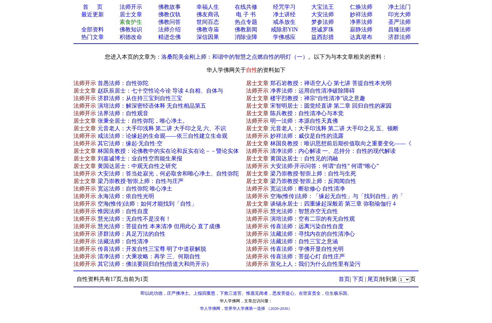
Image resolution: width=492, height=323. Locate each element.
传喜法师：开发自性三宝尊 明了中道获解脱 (152, 249)
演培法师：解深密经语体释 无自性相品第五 (152, 106)
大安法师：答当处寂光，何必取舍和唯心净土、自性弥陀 (168, 173)
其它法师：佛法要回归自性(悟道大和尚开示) (153, 264)
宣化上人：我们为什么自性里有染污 (315, 264)
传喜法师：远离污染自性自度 (307, 226)
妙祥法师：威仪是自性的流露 (307, 136)
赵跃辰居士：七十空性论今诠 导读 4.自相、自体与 (160, 91)
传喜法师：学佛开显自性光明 (307, 249)
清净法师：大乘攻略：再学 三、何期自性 (149, 256)
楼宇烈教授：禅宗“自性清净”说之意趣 (318, 98)
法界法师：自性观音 (123, 113)
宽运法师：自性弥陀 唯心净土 (135, 189)
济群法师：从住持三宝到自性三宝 (140, 98)
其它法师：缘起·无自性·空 (130, 143)
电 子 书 (246, 14)
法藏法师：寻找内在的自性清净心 (312, 234)
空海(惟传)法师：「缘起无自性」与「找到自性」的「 (337, 196)
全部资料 (92, 29)
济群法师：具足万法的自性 (131, 234)
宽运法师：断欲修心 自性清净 (307, 189)
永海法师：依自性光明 (126, 196)
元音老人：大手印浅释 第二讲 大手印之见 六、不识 (162, 128)
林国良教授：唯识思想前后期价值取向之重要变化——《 (340, 143)
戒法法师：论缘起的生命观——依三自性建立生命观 (162, 136)
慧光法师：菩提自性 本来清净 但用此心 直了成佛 (159, 226)
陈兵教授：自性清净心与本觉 (307, 113)
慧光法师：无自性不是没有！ (134, 219)
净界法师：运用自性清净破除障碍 (312, 91)
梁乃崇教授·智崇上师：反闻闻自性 (313, 181)
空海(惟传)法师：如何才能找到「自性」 (147, 204)
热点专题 (246, 22)
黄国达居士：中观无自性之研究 (137, 166)
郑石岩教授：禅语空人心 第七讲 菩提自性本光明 (331, 83)
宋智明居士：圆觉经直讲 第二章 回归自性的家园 (331, 106)
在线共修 (246, 7)
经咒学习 (284, 7)
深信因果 (207, 37)
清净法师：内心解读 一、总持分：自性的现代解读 (333, 151)
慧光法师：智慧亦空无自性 (304, 211)
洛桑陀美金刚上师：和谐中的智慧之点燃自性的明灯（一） (234, 57)
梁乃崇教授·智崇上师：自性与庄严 (141, 181)
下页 (358, 279)
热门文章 (92, 37)
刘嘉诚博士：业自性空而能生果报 (140, 158)
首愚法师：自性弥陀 (123, 83)
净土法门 (399, 7)
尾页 (373, 279)
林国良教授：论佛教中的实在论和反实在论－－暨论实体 (168, 151)
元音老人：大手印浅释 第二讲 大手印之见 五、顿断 (334, 128)
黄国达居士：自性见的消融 (304, 158)
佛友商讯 (207, 14)
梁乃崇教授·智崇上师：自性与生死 (313, 173)
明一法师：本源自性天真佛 (304, 121)
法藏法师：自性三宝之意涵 (304, 241)
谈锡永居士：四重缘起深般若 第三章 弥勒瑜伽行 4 (333, 204)
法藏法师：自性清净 (123, 241)
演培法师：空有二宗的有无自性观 (312, 219)
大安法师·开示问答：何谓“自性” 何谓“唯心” (324, 166)
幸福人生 (207, 7)
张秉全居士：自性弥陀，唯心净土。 (143, 121)
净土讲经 (284, 14)
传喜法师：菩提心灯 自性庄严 (307, 256)
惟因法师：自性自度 (123, 211)
